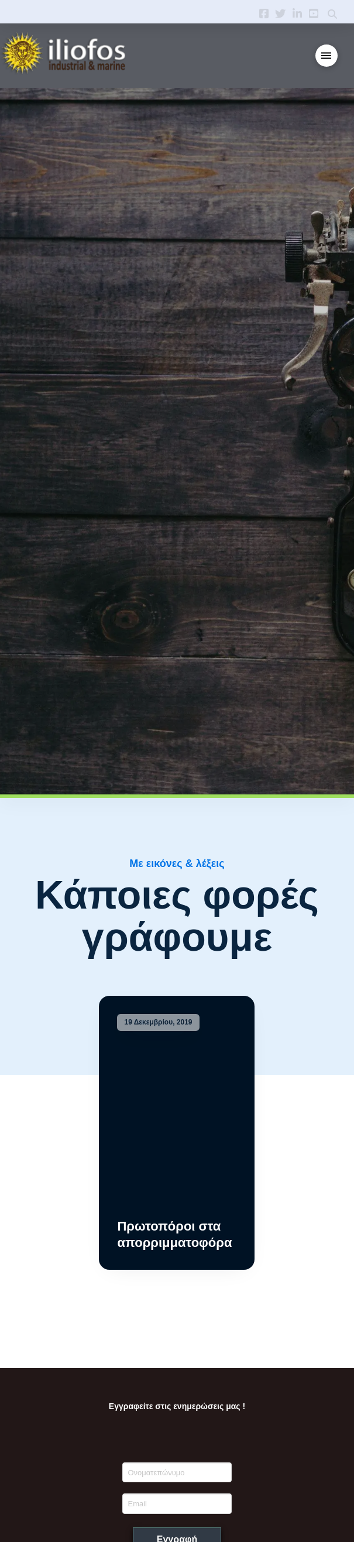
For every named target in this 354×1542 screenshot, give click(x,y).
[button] (326, 55)
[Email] (177, 1503)
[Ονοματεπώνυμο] (177, 1472)
